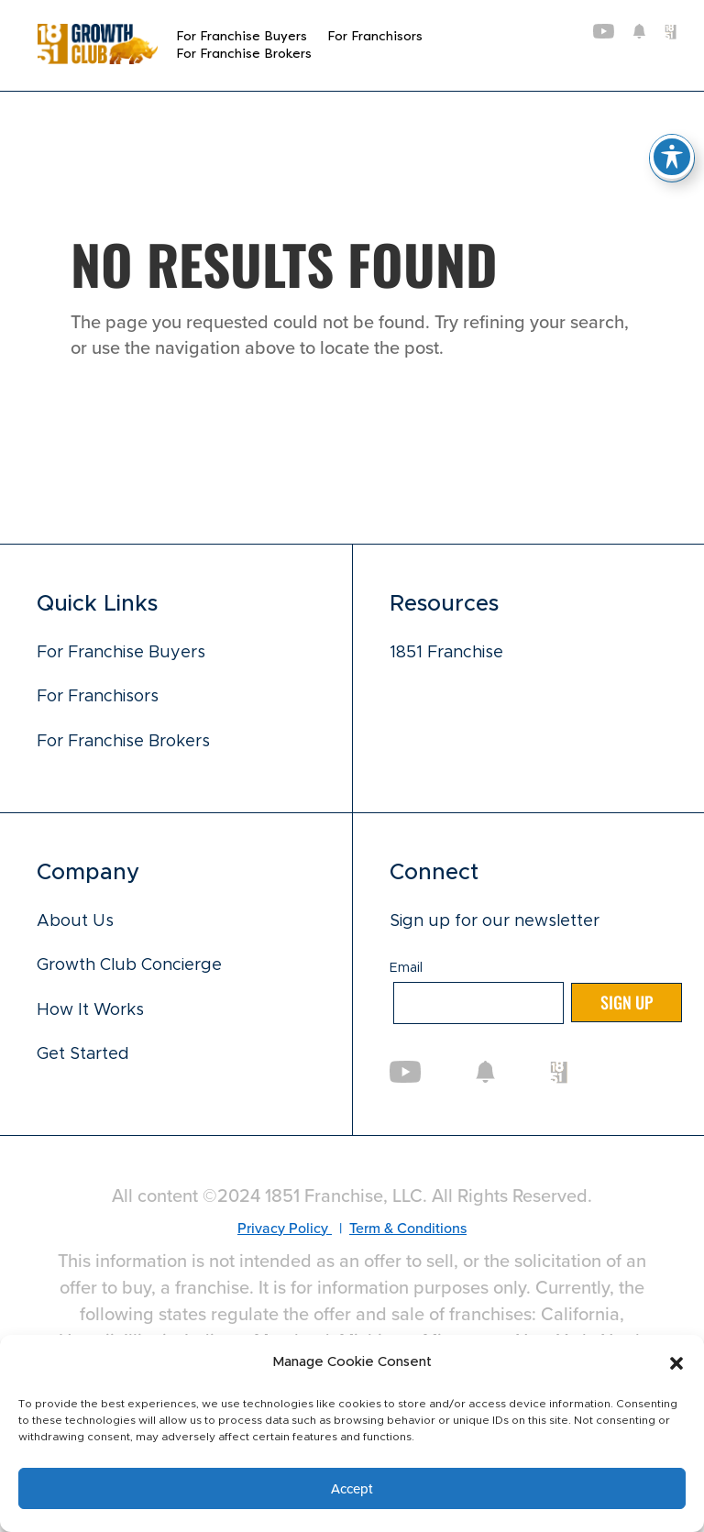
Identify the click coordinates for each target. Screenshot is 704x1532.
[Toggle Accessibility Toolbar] (672, 157)
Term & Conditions (408, 1228)
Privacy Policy (284, 1228)
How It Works (90, 1010)
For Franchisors (375, 36)
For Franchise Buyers (241, 36)
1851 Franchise (446, 653)
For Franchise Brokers (244, 53)
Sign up (626, 1003)
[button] (676, 1363)
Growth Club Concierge (129, 966)
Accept (351, 1488)
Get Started (83, 1054)
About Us (75, 921)
